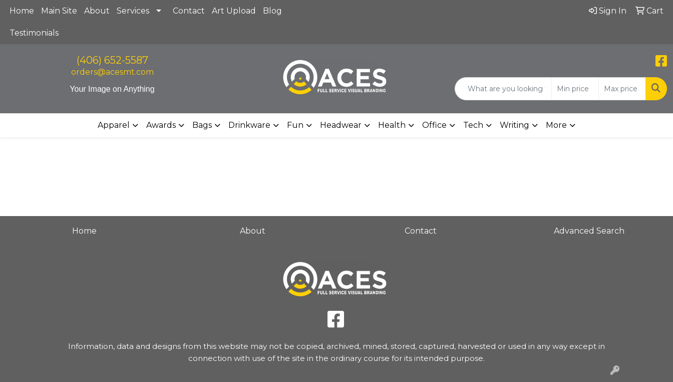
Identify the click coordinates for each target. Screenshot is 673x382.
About (97, 11)
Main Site (59, 11)
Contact (189, 11)
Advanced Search (589, 231)
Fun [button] (295, 125)
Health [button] (392, 125)
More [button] (556, 125)
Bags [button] (202, 125)
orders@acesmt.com (112, 72)
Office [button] (434, 125)
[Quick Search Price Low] (575, 88)
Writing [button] (514, 125)
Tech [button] (473, 125)
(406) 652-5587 (112, 60)
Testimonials (34, 33)
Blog (272, 11)
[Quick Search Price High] (622, 88)
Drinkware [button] (249, 125)
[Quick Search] (503, 88)
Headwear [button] (341, 125)
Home (22, 11)
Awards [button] (161, 125)
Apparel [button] (114, 125)
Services (133, 11)
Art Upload (234, 11)
